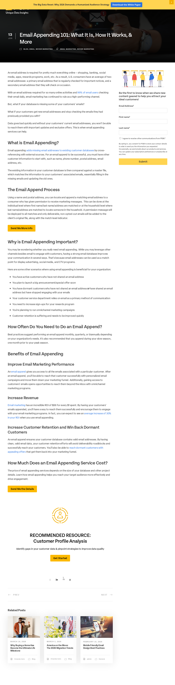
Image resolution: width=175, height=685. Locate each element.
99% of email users (87, 102)
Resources (149, 17)
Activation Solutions (131, 17)
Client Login (162, 12)
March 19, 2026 (18, 651)
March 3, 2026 (54, 651)
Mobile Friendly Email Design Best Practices (94, 656)
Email (32, 58)
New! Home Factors (136, 12)
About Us (162, 17)
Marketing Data (94, 17)
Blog (26, 58)
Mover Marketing (44, 58)
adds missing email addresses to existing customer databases (60, 159)
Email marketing (16, 414)
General (102, 668)
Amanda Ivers (19, 668)
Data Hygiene (112, 17)
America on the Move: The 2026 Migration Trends (60, 656)
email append (18, 381)
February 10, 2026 (92, 651)
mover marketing (85, 58)
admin (89, 668)
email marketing (68, 58)
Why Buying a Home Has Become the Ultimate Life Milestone (22, 658)
